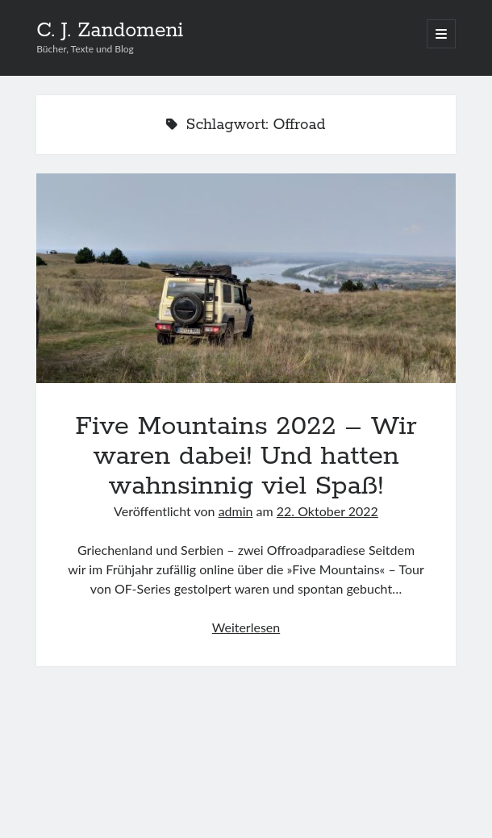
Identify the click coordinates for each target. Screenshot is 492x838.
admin (236, 511)
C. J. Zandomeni (109, 31)
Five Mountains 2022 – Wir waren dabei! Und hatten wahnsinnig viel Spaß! (246, 278)
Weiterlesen (246, 627)
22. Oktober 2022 (327, 511)
